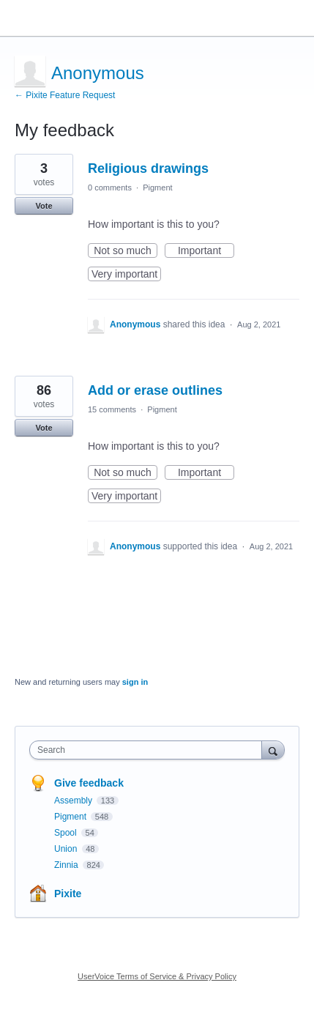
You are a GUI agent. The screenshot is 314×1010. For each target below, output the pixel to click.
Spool (66, 833)
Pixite (67, 893)
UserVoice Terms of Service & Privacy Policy (157, 976)
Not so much (125, 251)
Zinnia (67, 865)
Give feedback (89, 783)
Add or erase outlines (155, 390)
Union (67, 849)
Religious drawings (148, 168)
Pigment (157, 187)
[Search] (273, 749)
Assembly (74, 800)
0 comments (110, 187)
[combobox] (149, 750)
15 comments (112, 409)
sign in (135, 681)
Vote (43, 205)
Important (206, 251)
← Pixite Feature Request (65, 95)
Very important (126, 274)
